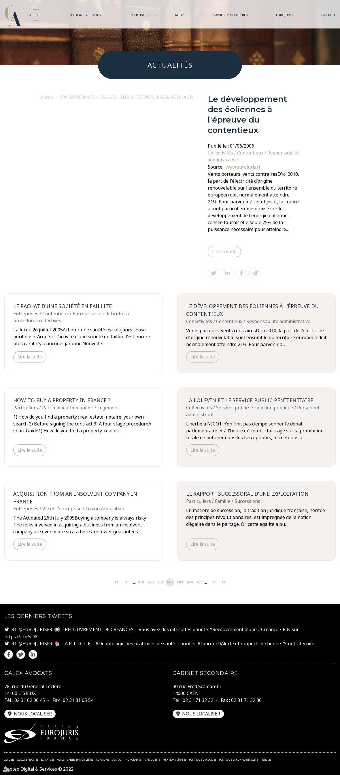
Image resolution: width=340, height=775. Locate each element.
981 (160, 582)
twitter (328, 387)
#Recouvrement (226, 629)
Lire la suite (224, 251)
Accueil (35, 15)
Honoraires (133, 759)
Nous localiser (33, 713)
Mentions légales (174, 759)
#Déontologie (110, 643)
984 (190, 582)
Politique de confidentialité (238, 759)
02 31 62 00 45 (29, 699)
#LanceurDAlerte (217, 643)
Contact (328, 15)
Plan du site (152, 759)
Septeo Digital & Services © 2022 (39, 769)
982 (170, 582)
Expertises (138, 15)
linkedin (328, 399)
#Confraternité (300, 643)
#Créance (268, 629)
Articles (266, 759)
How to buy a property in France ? (62, 400)
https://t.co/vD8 (20, 636)
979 (141, 582)
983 (180, 582)
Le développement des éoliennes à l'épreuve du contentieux (253, 309)
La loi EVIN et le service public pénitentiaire (249, 400)
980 (151, 582)
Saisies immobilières (230, 15)
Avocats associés (85, 15)
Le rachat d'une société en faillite (62, 305)
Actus (180, 15)
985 (200, 582)
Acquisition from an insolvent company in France (75, 497)
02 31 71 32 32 (198, 699)
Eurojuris (284, 15)
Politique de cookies (202, 759)
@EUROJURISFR (35, 629)
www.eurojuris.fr (244, 166)
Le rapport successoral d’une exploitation (247, 493)
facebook (328, 376)
